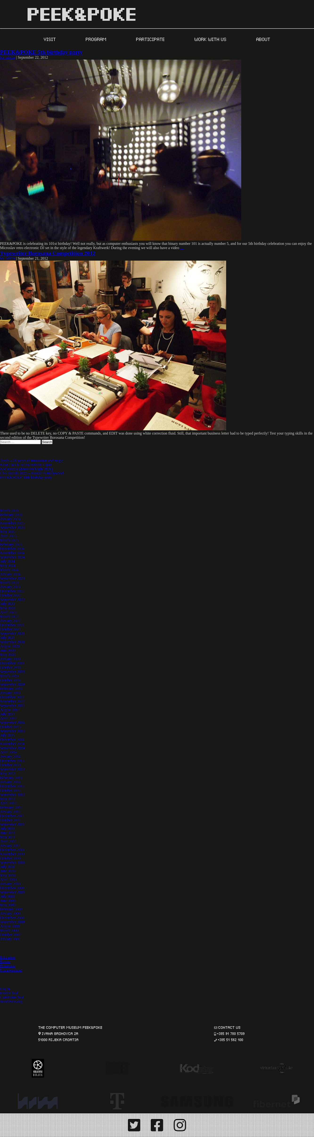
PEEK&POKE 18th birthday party (26, 478)
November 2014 (12, 744)
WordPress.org (11, 1002)
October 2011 (10, 820)
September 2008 (12, 922)
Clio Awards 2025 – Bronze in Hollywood (32, 473)
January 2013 (10, 782)
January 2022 (10, 621)
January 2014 (10, 757)
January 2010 (10, 884)
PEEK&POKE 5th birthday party (41, 52)
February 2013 (11, 778)
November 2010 (12, 854)
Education (7, 958)
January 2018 (10, 693)
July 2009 (7, 897)
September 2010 (12, 863)
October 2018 (10, 680)
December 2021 (12, 625)
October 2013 (10, 765)
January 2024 (10, 574)
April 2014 (8, 752)
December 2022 (12, 591)
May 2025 (7, 532)
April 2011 (8, 841)
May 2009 (7, 905)
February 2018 (11, 689)
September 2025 (12, 527)
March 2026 (9, 511)
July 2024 (7, 561)
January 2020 (10, 659)
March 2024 (9, 570)
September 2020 (12, 642)
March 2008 (9, 930)
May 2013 (7, 774)
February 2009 (11, 909)
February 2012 (11, 807)
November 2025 (12, 523)
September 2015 (12, 731)
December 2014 (12, 740)
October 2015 (10, 727)
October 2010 (10, 858)
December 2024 (12, 549)
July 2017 (7, 714)
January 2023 (10, 587)
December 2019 (12, 663)
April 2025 (8, 536)
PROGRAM (97, 39)
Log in (5, 989)
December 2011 (12, 816)
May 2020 (7, 655)
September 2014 (12, 748)
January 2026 (10, 519)
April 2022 (8, 612)
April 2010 (8, 880)
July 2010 (7, 867)
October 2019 (10, 667)
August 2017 (9, 710)
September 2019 (12, 672)
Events (5, 962)
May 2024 (7, 566)
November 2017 (12, 701)
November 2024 (12, 553)
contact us (229, 1027)
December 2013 (12, 761)
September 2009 (12, 892)
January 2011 (10, 846)
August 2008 (9, 926)
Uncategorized (11, 970)
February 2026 (11, 515)
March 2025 (9, 540)
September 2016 (12, 723)
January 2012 (10, 812)
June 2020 (7, 651)
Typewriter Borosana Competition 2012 (47, 253)
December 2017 (12, 697)
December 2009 (12, 888)
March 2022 (9, 617)
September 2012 (12, 795)
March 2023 (9, 583)
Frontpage (7, 966)
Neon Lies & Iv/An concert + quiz (26, 465)
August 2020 (9, 646)
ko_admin (7, 57)
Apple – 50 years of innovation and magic (31, 461)
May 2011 (7, 837)
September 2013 (12, 769)
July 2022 (7, 604)
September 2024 (12, 557)
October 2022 (10, 595)
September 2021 (12, 634)
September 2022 (12, 600)
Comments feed (12, 997)
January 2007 (10, 939)
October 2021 (10, 629)
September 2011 (12, 824)
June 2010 (7, 871)
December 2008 (12, 918)
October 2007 (10, 935)
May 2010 (7, 875)
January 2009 (10, 913)
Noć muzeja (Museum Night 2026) (26, 469)
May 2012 (7, 799)
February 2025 (11, 544)
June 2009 (7, 901)
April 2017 (8, 718)
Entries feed (9, 993)
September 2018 (12, 684)
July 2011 (7, 829)
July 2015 (7, 735)
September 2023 (12, 578)
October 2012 (10, 790)
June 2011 (7, 833)
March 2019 (9, 676)
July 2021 (7, 638)
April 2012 (8, 803)
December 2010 (12, 850)
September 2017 (12, 706)
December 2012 (12, 786)
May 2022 (7, 608)
